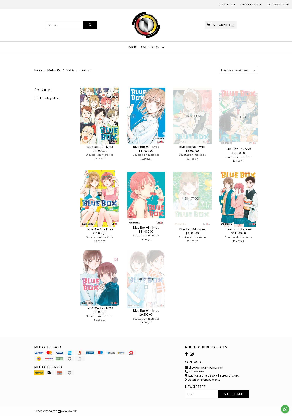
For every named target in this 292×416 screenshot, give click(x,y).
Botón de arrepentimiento (202, 379)
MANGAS (54, 70)
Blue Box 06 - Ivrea (100, 229)
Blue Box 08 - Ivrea (192, 147)
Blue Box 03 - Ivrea (238, 229)
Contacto (227, 4)
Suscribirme (234, 394)
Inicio (132, 47)
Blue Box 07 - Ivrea (238, 149)
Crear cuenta (251, 4)
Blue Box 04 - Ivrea (192, 229)
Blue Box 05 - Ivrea (146, 228)
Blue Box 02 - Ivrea (100, 308)
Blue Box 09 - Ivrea (146, 147)
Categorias (152, 47)
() (220, 25)
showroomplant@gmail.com (204, 367)
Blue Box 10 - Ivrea (100, 147)
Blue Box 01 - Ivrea (146, 311)
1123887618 (194, 371)
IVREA (70, 70)
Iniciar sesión (278, 4)
